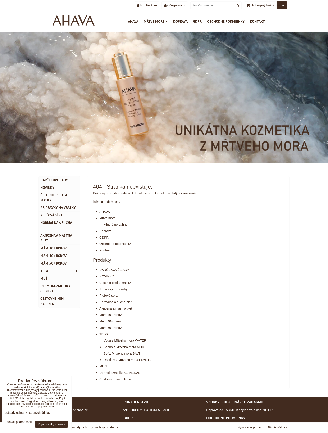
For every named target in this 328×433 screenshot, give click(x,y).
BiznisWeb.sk (277, 427)
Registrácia (174, 5)
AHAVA (133, 21)
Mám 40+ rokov (110, 321)
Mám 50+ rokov (110, 327)
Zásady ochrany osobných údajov (94, 427)
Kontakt (257, 21)
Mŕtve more (156, 21)
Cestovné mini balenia (115, 379)
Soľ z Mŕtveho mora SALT (122, 353)
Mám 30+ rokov (110, 314)
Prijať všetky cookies (51, 424)
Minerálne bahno (115, 224)
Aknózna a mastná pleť (115, 308)
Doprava (180, 21)
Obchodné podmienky (226, 21)
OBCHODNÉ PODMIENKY (225, 418)
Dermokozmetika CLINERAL (119, 372)
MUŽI (103, 366)
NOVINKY (106, 276)
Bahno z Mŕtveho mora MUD (124, 347)
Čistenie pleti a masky (115, 282)
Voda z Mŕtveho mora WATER (125, 340)
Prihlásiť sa (147, 5)
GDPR (197, 21)
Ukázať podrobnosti (18, 422)
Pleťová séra (108, 295)
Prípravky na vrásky (113, 289)
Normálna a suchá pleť (115, 302)
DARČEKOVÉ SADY (114, 269)
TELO (103, 334)
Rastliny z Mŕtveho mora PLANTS (128, 359)
